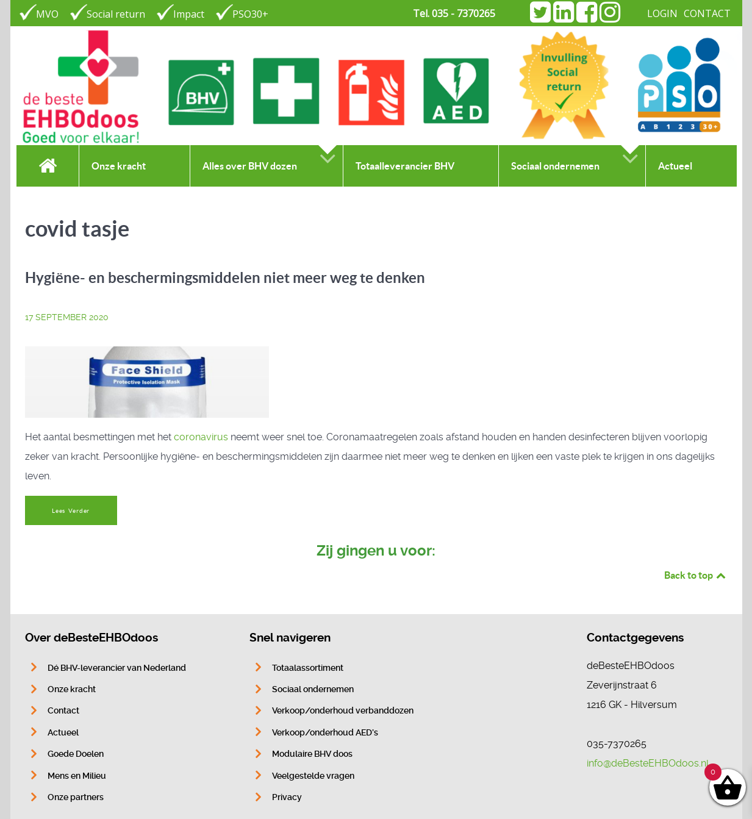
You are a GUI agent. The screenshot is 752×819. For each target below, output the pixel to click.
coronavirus (201, 437)
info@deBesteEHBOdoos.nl (648, 763)
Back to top (696, 575)
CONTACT (707, 13)
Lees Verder (71, 510)
